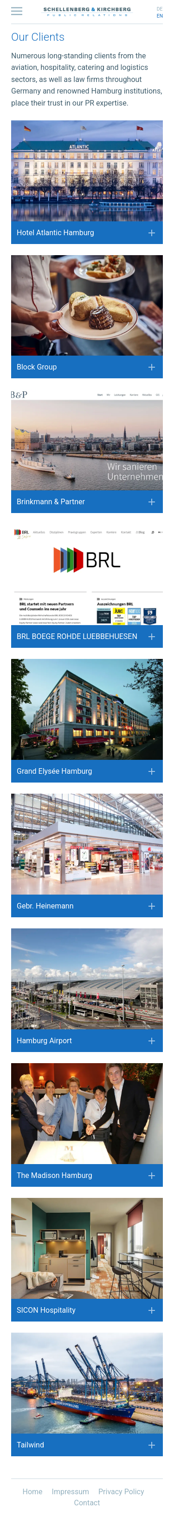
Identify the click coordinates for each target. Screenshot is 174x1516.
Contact (87, 1502)
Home (34, 1491)
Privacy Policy (121, 1491)
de (160, 9)
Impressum (71, 1491)
